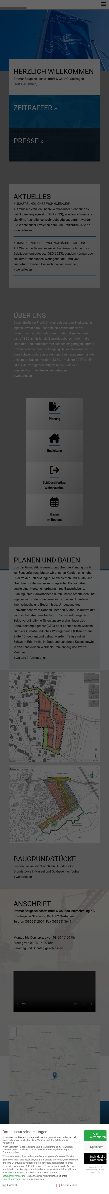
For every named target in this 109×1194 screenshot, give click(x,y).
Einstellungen (9, 1179)
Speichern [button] (97, 1147)
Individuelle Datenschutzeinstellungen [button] (98, 1158)
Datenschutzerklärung (14, 1176)
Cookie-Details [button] (94, 1167)
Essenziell (9, 1185)
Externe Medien (66, 1185)
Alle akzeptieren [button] (98, 1135)
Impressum (95, 1172)
